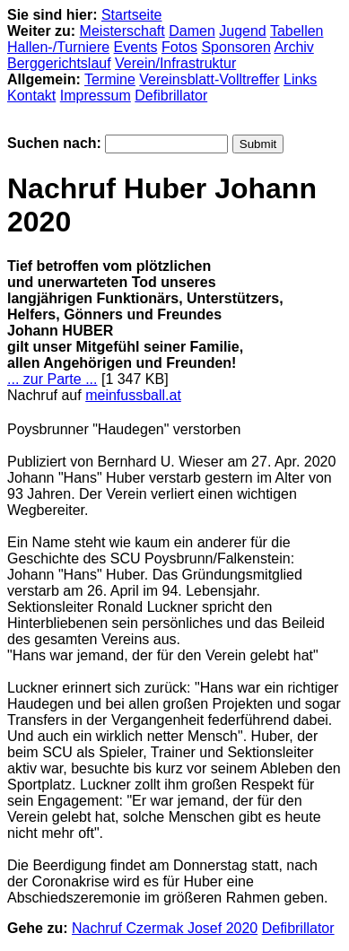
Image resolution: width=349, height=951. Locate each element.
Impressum (95, 95)
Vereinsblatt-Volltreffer (209, 79)
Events (136, 47)
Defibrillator (171, 95)
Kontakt (31, 95)
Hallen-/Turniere (58, 47)
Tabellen (297, 31)
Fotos (179, 47)
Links (300, 79)
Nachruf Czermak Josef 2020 (164, 928)
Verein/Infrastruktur (175, 63)
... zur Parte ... (52, 379)
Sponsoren (235, 47)
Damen (192, 31)
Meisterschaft (122, 31)
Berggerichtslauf (59, 63)
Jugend (242, 31)
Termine (109, 79)
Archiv (293, 47)
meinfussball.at (133, 395)
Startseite (131, 14)
